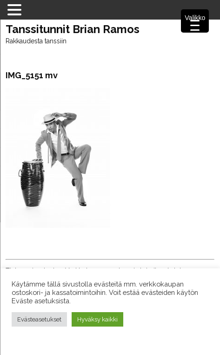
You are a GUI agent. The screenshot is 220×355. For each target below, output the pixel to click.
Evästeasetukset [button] (39, 319)
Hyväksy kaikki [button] (97, 319)
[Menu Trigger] (195, 21)
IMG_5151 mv (32, 75)
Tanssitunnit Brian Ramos (73, 29)
